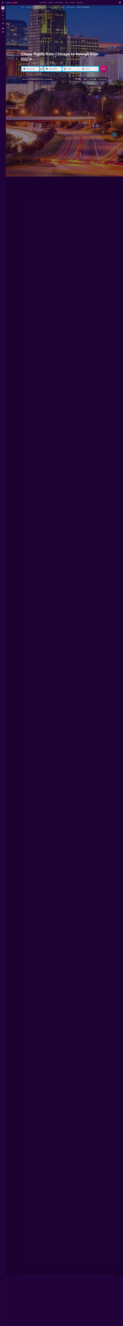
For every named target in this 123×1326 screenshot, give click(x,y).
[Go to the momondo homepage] (11, 2)
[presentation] (31, 59)
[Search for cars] (3, 15)
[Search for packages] (3, 18)
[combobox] (25, 64)
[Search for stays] (3, 11)
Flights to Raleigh (70, 7)
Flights (22, 7)
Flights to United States (45, 7)
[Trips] (3, 23)
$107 (25, 59)
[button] (3, 3)
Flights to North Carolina (58, 7)
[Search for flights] (3, 8)
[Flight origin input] (34, 69)
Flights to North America (32, 7)
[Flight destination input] (56, 69)
